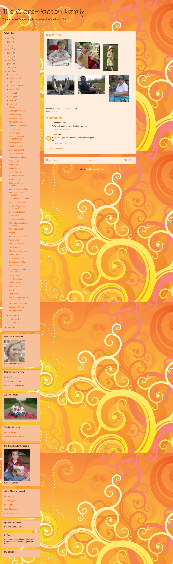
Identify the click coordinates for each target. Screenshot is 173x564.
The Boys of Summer (18, 251)
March (12, 315)
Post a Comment (56, 149)
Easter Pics (14, 255)
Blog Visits (13, 294)
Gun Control (14, 215)
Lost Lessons (14, 129)
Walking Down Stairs (17, 111)
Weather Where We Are (14, 436)
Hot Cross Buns (15, 279)
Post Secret (9, 505)
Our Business (10, 432)
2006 (9, 327)
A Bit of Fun (14, 161)
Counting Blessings (17, 212)
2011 (9, 57)
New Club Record (16, 153)
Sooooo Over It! (15, 266)
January (13, 323)
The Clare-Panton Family (43, 12)
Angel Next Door (16, 229)
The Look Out (15, 286)
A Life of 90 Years (16, 176)
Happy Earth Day (16, 172)
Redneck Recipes (11, 513)
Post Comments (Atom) (95, 169)
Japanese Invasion (17, 219)
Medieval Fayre (15, 115)
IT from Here (9, 496)
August (12, 89)
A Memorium (14, 179)
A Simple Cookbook (17, 202)
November (14, 78)
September (14, 86)
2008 (9, 68)
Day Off (12, 290)
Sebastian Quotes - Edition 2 (17, 184)
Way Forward (14, 168)
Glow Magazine (10, 509)
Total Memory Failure (18, 258)
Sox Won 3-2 (14, 247)
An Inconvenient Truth (18, 236)
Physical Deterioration (18, 126)
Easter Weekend (16, 283)
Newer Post (51, 160)
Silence (12, 107)
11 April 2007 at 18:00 (60, 129)
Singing (12, 232)
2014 (9, 45)
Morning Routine (16, 143)
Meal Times (14, 165)
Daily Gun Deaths (16, 150)
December (14, 74)
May (11, 100)
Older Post (129, 160)
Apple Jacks (14, 240)
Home (90, 160)
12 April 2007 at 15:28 (60, 143)
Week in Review (16, 118)
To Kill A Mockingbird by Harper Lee (19, 270)
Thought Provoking (17, 146)
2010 (9, 60)
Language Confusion (17, 307)
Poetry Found (14, 133)
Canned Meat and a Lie (19, 198)
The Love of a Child (17, 122)
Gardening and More (17, 262)
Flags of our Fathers (17, 157)
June (11, 97)
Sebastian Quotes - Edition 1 (17, 194)
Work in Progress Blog (18, 189)
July (11, 93)
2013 (9, 49)
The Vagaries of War (17, 244)
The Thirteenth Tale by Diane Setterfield (18, 298)
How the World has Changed (17, 207)
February (13, 319)
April (11, 104)
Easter (55, 111)
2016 (9, 38)
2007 (9, 71)
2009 (9, 64)
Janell (54, 134)
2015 (9, 42)
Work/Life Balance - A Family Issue (18, 137)
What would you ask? (18, 303)
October (13, 82)
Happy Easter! (15, 275)
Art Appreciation (15, 311)
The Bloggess (10, 500)
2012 (9, 53)
